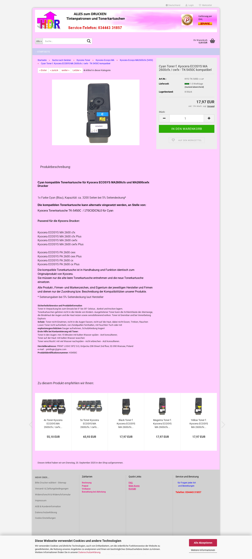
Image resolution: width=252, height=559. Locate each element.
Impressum (40, 500)
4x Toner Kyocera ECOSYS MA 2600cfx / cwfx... (53, 423)
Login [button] (190, 5)
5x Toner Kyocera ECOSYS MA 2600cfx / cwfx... (89, 423)
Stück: (162, 112)
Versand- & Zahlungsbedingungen (51, 488)
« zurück (54, 70)
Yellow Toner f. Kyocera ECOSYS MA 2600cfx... (199, 423)
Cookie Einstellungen (45, 518)
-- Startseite (42, 51)
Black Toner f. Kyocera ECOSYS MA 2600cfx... (126, 423)
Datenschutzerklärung (89, 552)
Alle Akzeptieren (203, 542)
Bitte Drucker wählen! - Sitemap (50, 482)
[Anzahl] (186, 118)
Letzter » (77, 70)
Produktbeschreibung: (55, 167)
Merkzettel (205, 5)
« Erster (43, 70)
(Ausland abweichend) (194, 87)
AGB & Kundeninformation (48, 506)
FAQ (130, 482)
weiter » (65, 70)
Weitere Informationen (203, 550)
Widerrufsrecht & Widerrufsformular (53, 494)
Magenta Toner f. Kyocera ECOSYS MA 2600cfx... (162, 423)
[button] (173, 5)
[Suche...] (39, 41)
